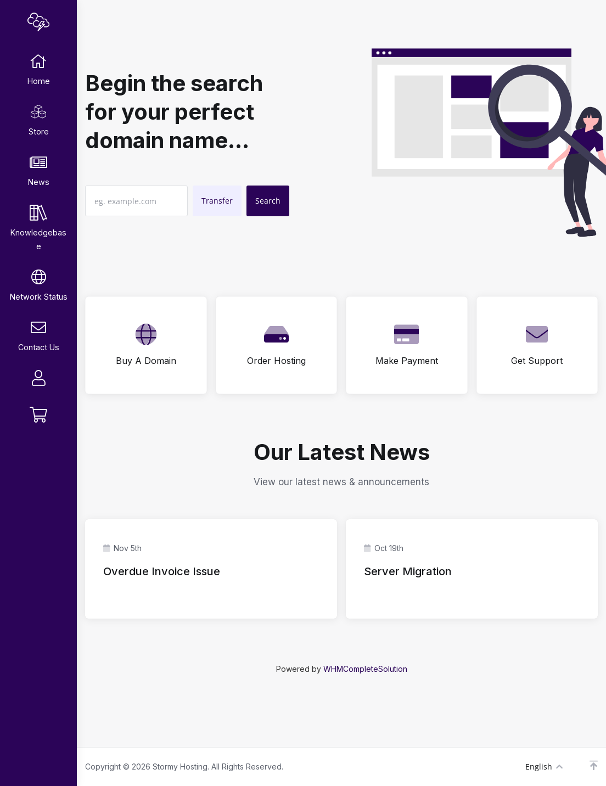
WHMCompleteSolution (365, 668)
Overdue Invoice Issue (161, 571)
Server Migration (408, 571)
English (544, 766)
